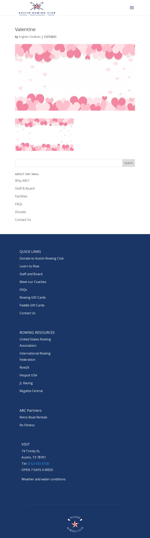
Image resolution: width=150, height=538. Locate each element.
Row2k (24, 367)
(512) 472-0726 (38, 463)
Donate (20, 212)
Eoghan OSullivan (30, 36)
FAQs (18, 204)
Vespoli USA (28, 375)
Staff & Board (25, 188)
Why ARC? (22, 180)
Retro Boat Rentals (33, 417)
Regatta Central (31, 391)
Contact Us (23, 220)
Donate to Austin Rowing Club (42, 258)
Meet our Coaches (33, 282)
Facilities (21, 196)
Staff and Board (31, 274)
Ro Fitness (27, 425)
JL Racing (26, 383)
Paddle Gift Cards (32, 305)
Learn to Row (29, 266)
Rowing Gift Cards (33, 297)
